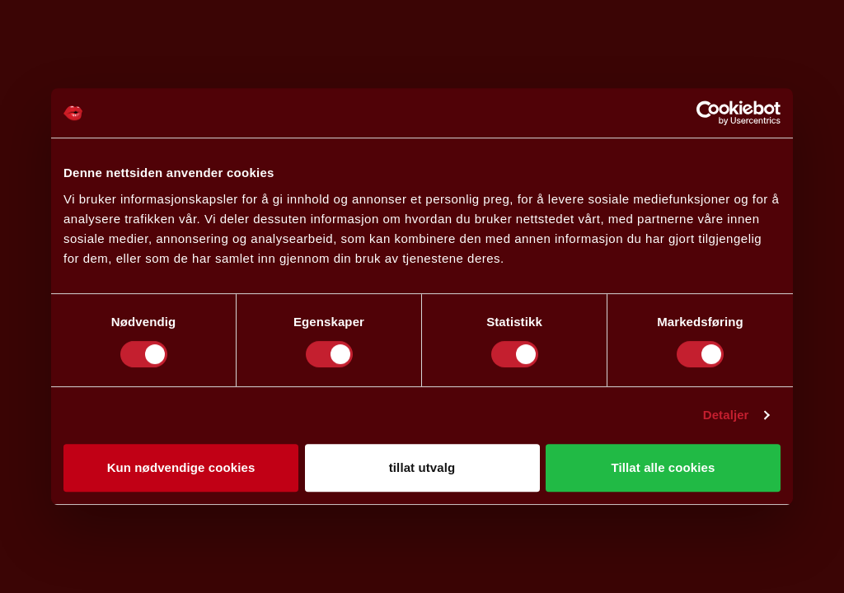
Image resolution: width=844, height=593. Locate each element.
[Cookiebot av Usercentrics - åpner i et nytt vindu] (708, 112)
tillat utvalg (422, 467)
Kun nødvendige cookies (181, 467)
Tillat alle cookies (663, 467)
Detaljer (726, 415)
